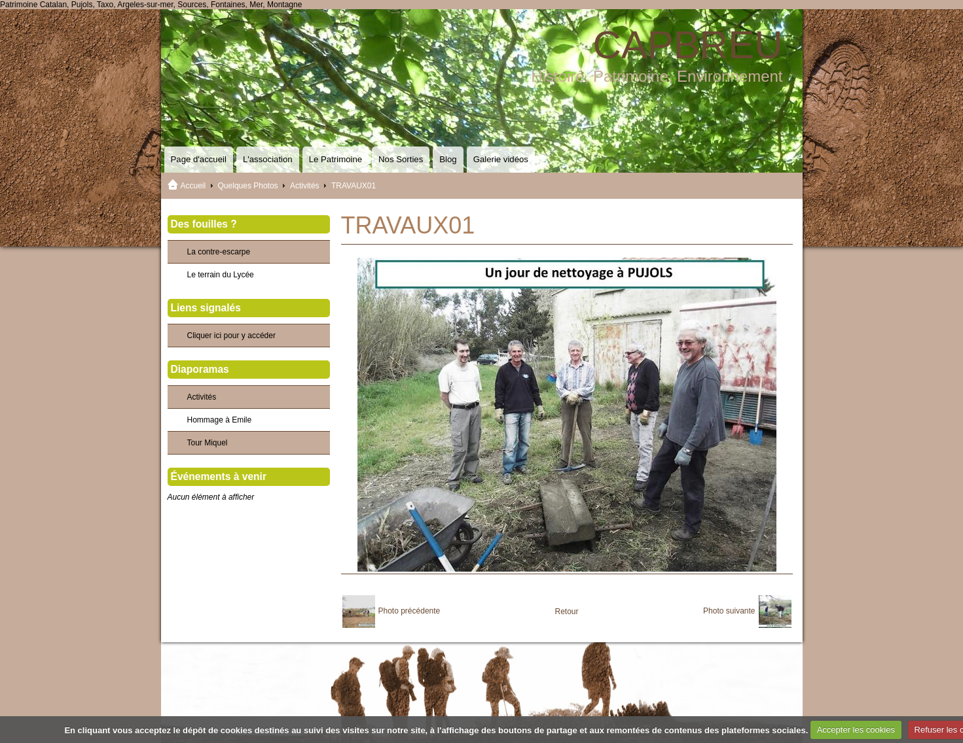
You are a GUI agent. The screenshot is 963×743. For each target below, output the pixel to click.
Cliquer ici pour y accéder (231, 335)
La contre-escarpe (219, 251)
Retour (566, 611)
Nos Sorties (400, 159)
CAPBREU (687, 45)
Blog (447, 159)
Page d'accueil (199, 159)
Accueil (193, 185)
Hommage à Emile (219, 419)
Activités (304, 185)
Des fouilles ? (204, 224)
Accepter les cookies (856, 729)
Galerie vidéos (500, 159)
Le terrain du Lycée (220, 274)
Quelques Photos (248, 185)
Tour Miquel (207, 442)
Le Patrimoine (335, 159)
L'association (268, 159)
